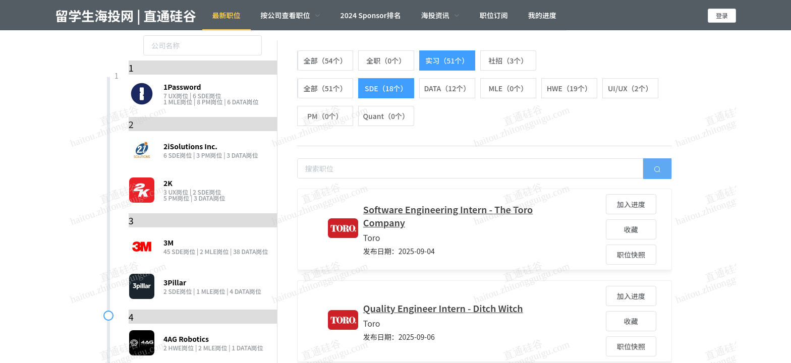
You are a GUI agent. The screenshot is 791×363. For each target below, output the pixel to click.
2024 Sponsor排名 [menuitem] (371, 15)
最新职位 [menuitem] (226, 15)
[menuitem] (290, 15)
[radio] (325, 60)
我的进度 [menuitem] (542, 15)
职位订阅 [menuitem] (494, 15)
